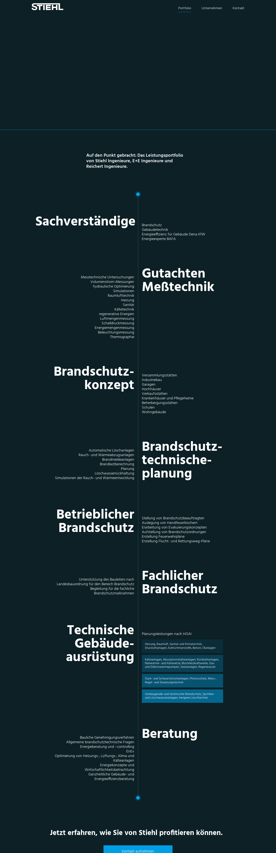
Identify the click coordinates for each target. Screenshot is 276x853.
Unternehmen (212, 8)
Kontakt (238, 8)
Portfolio (184, 8)
